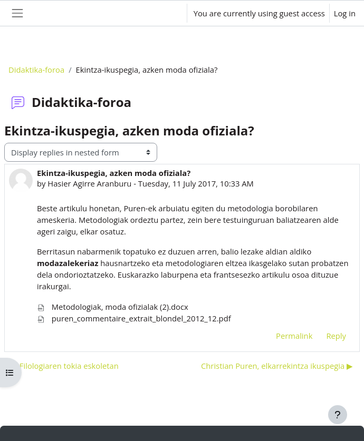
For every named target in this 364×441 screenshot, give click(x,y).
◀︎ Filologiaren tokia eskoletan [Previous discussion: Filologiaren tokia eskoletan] (65, 365)
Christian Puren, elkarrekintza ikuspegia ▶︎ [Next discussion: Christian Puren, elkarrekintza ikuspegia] (277, 365)
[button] (168, 13)
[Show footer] (337, 414)
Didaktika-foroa (36, 69)
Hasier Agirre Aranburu (89, 183)
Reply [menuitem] (336, 335)
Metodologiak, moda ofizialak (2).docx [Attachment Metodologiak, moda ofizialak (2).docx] (112, 306)
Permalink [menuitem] (294, 335)
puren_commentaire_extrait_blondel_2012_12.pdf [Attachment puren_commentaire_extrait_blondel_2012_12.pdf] (134, 318)
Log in (345, 13)
